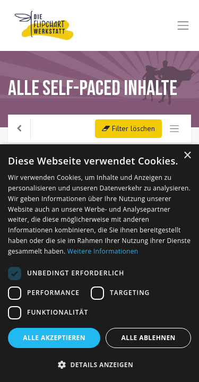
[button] (99, 364)
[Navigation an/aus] (174, 128)
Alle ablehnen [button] (149, 337)
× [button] (187, 156)
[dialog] (99, 263)
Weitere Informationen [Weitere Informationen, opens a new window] (103, 251)
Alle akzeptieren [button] (54, 337)
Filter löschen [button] (128, 128)
